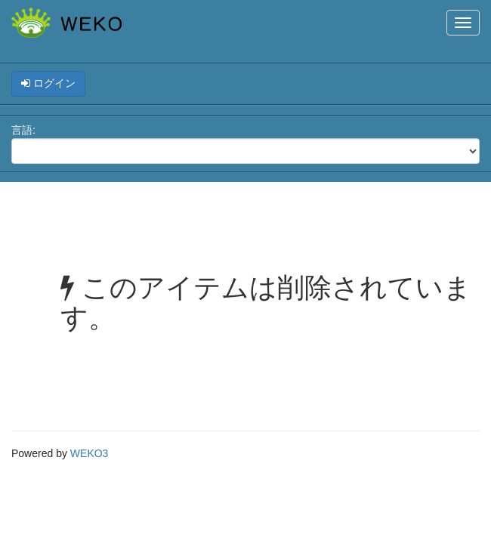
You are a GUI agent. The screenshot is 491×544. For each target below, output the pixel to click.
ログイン (48, 83)
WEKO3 (89, 453)
